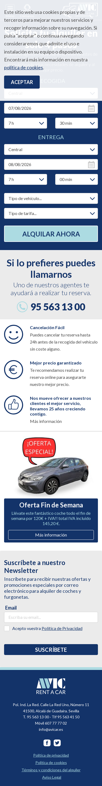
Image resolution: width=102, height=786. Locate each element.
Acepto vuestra (47, 628)
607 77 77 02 (56, 723)
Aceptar (22, 82)
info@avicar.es (51, 729)
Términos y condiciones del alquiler (51, 770)
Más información (51, 534)
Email (11, 608)
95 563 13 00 (57, 306)
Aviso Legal (51, 777)
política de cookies (23, 67)
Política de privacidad (51, 755)
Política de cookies (51, 762)
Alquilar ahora (51, 234)
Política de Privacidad (62, 628)
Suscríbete (51, 649)
